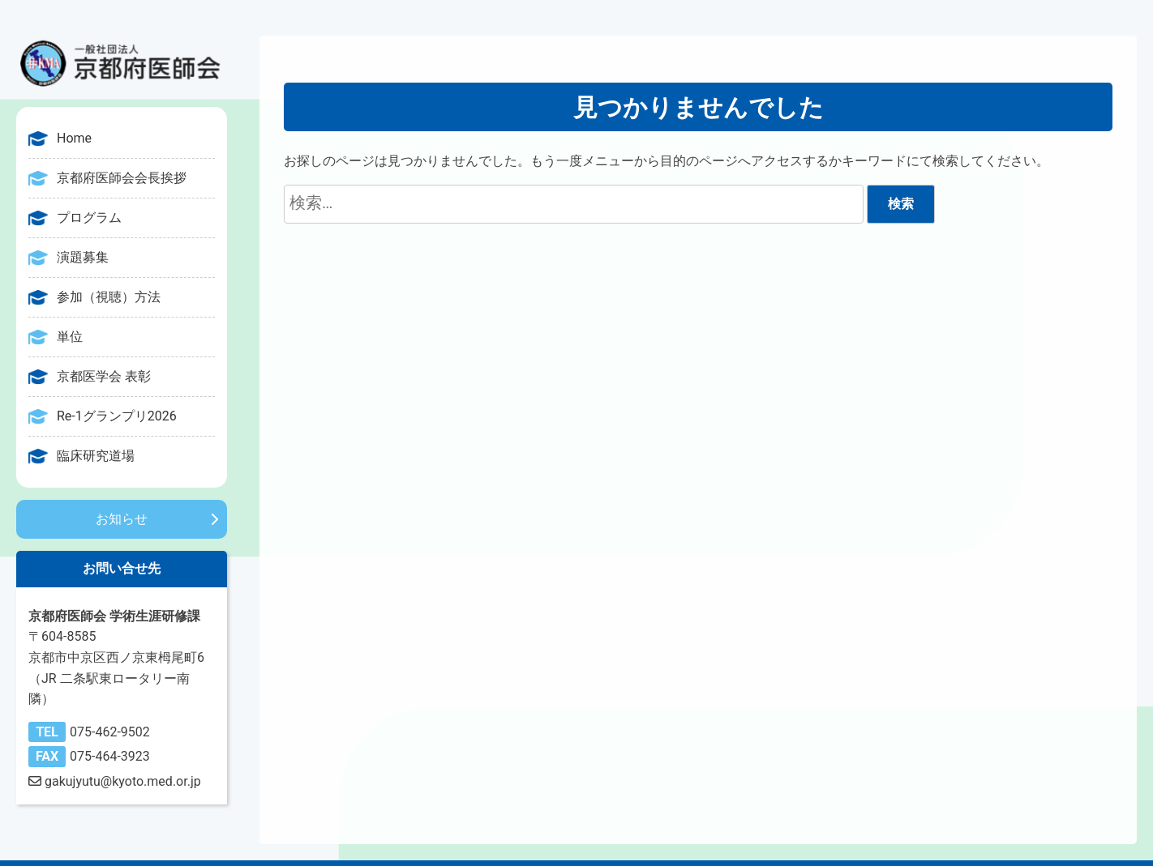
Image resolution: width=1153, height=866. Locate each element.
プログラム (89, 217)
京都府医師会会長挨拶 (121, 178)
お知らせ (122, 519)
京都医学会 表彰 (104, 376)
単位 (70, 336)
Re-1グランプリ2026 (117, 416)
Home (74, 138)
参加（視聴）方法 (109, 297)
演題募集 (83, 257)
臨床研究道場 (96, 455)
